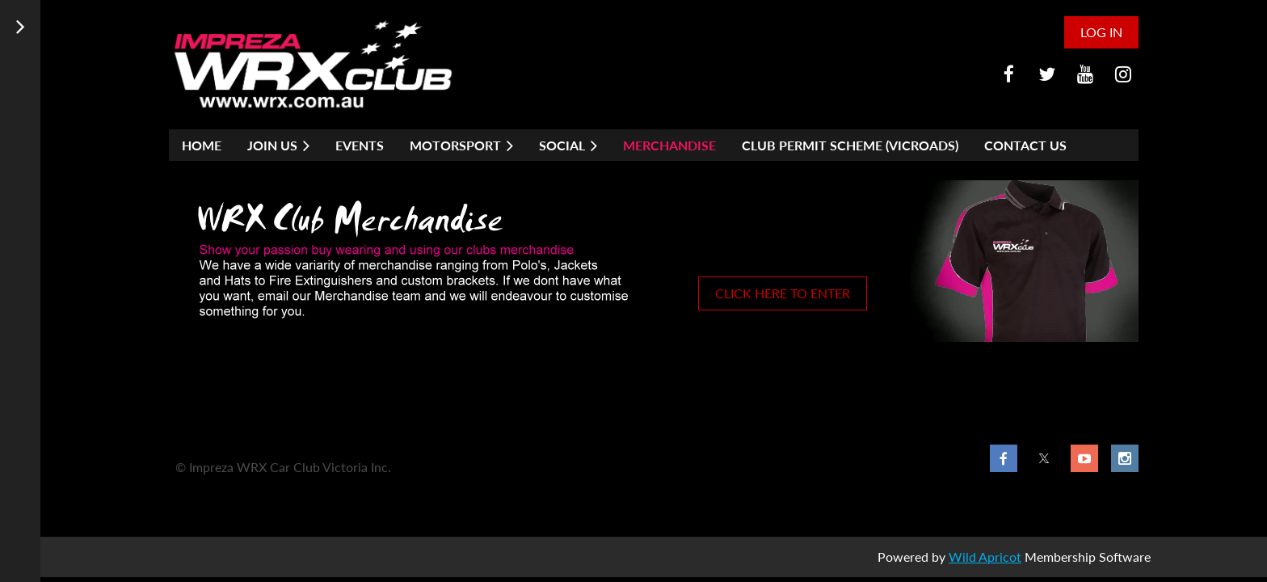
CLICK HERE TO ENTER (782, 293)
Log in (1101, 32)
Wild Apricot (985, 556)
